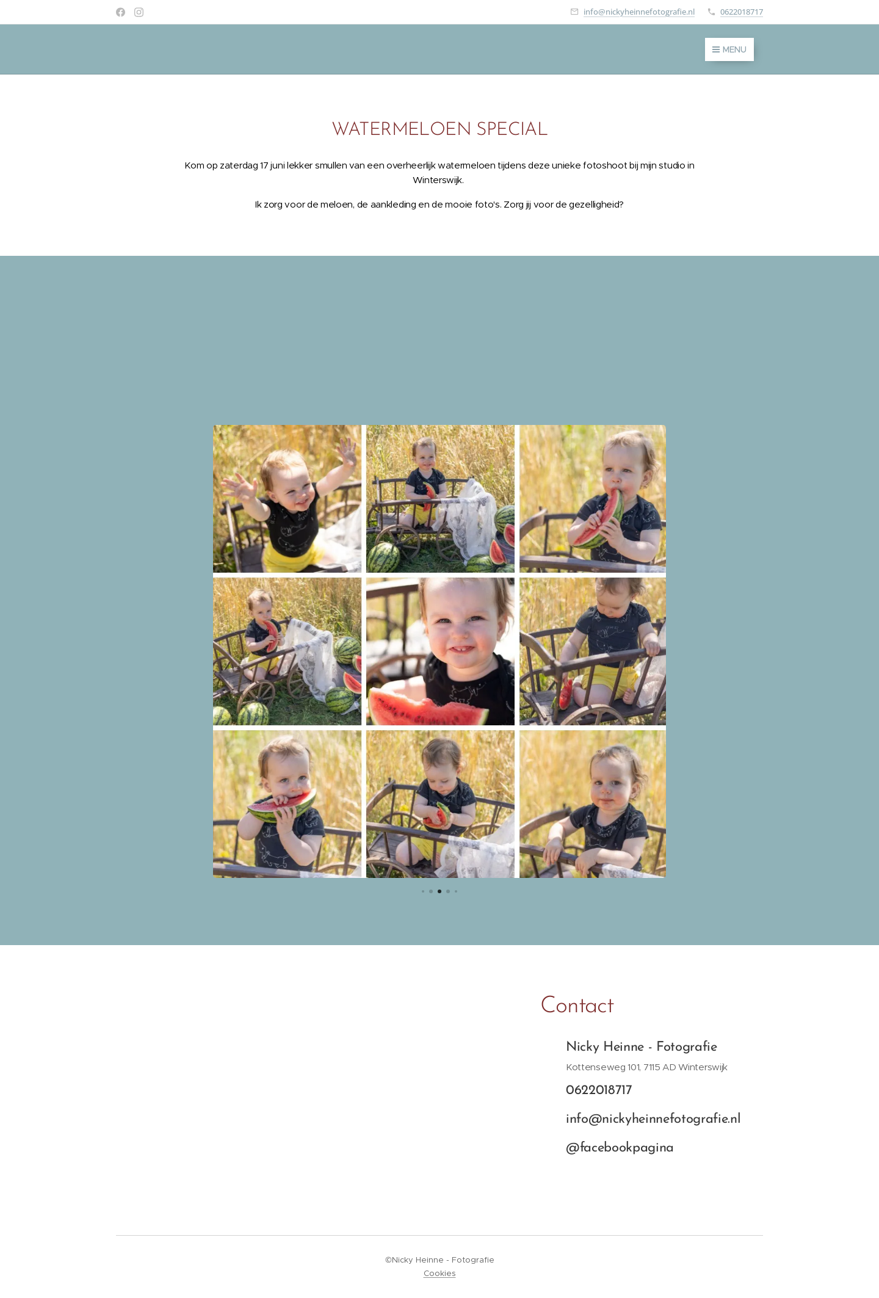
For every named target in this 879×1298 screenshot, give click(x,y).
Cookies (440, 1273)
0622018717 (741, 11)
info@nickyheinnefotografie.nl (639, 11)
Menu (729, 49)
